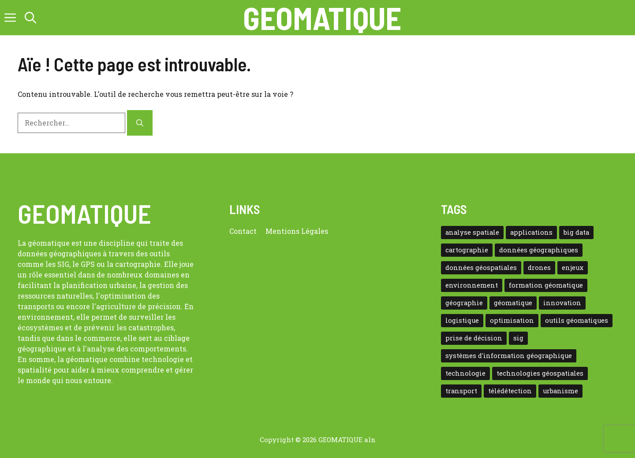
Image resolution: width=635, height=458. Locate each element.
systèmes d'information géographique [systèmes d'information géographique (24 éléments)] (508, 355)
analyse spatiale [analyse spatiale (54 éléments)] (472, 232)
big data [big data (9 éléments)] (576, 232)
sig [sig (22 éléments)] (518, 338)
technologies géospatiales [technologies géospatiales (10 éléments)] (540, 373)
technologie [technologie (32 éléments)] (465, 373)
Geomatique (322, 17)
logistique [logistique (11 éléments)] (462, 320)
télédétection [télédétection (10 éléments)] (510, 391)
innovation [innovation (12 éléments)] (562, 303)
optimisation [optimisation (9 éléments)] (512, 320)
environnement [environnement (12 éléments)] (471, 285)
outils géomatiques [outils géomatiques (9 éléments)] (576, 320)
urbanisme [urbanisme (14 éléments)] (560, 391)
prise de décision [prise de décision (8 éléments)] (473, 338)
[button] (30, 17)
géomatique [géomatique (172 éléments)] (513, 303)
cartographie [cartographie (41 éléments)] (466, 250)
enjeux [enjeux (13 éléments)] (572, 267)
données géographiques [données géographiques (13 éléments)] (538, 250)
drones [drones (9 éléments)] (539, 267)
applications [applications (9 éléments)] (531, 232)
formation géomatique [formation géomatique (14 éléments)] (546, 285)
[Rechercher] (140, 123)
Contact (243, 231)
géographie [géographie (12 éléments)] (464, 303)
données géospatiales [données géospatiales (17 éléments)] (481, 267)
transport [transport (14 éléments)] (461, 391)
